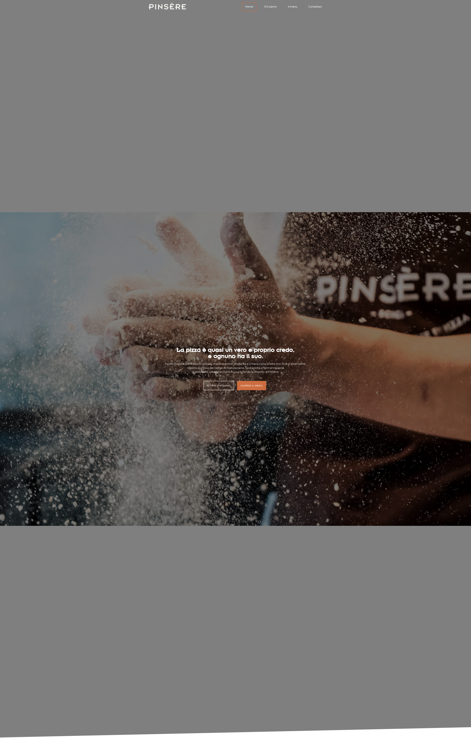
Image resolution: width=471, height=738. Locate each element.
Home (249, 5)
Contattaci (315, 5)
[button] (219, 385)
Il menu (292, 5)
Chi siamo (270, 5)
